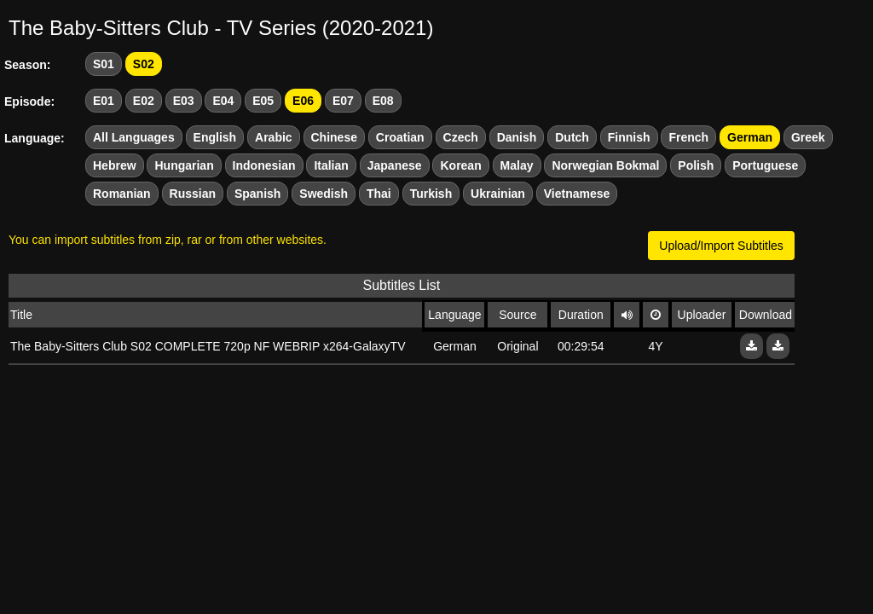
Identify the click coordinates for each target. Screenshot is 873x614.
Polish (696, 165)
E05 (263, 100)
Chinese (334, 137)
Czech (460, 137)
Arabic (273, 137)
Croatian (400, 137)
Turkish (431, 193)
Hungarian (183, 165)
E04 (223, 100)
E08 (383, 100)
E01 (103, 100)
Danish (517, 137)
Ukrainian (498, 193)
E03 (183, 100)
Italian (331, 165)
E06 (303, 100)
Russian (193, 193)
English (215, 137)
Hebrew (114, 165)
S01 (103, 64)
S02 (143, 64)
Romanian (122, 193)
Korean (460, 165)
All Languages (134, 137)
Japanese (394, 165)
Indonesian (264, 165)
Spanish (257, 193)
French (688, 137)
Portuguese (765, 165)
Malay (517, 165)
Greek (808, 137)
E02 (143, 100)
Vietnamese (577, 193)
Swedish (323, 193)
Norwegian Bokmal (605, 165)
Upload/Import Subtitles (721, 245)
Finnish (629, 137)
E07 (343, 100)
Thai (379, 193)
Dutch (572, 137)
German (749, 137)
